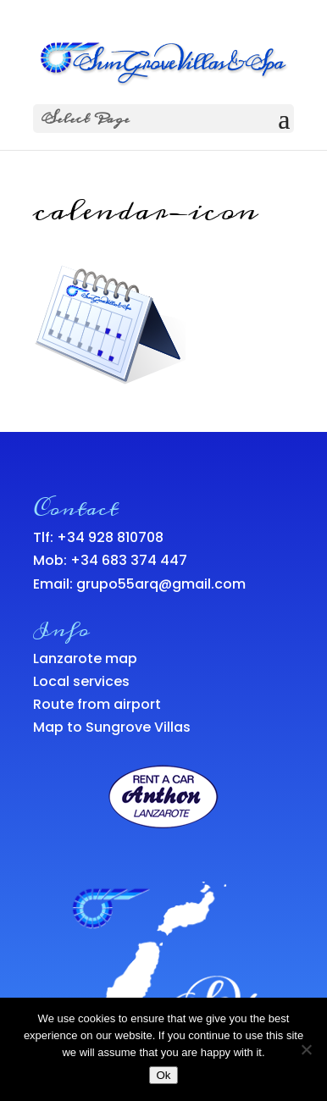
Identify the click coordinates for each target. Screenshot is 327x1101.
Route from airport (97, 704)
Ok (163, 1075)
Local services (81, 681)
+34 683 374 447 (128, 560)
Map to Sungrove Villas (112, 727)
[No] (305, 1049)
